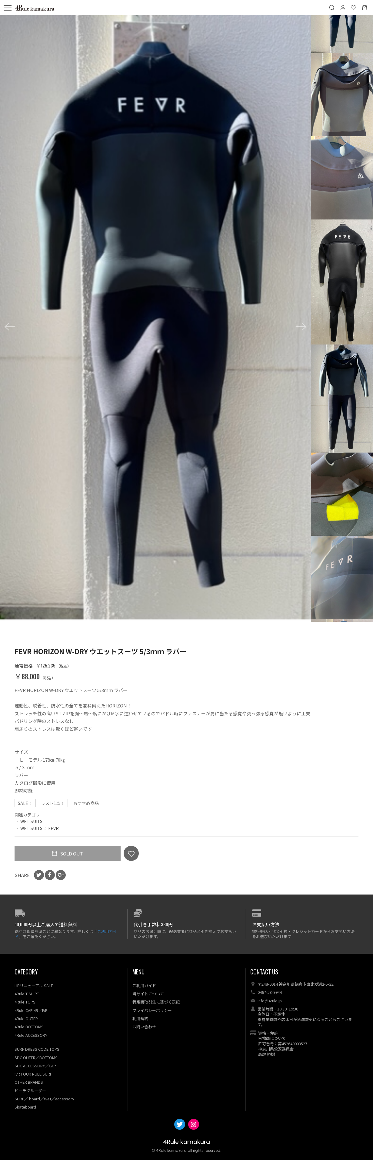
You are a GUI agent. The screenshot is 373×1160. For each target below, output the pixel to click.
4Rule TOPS (25, 1002)
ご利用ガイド (144, 985)
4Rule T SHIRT (27, 994)
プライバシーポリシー (152, 1010)
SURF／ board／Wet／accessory (44, 1099)
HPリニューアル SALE (34, 985)
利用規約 (140, 1018)
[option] (155, 317)
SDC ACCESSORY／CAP (35, 1066)
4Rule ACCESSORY (31, 1035)
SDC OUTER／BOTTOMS (36, 1057)
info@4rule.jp (270, 1000)
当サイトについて (148, 994)
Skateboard (25, 1107)
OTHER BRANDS (29, 1082)
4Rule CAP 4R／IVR (31, 1010)
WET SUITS (31, 821)
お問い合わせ (144, 1027)
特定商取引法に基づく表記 (156, 1002)
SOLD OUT (71, 853)
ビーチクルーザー (30, 1090)
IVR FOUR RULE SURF (33, 1074)
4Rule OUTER (26, 1018)
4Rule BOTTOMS (29, 1027)
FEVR (53, 828)
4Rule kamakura (186, 1142)
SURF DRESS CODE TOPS (37, 1049)
